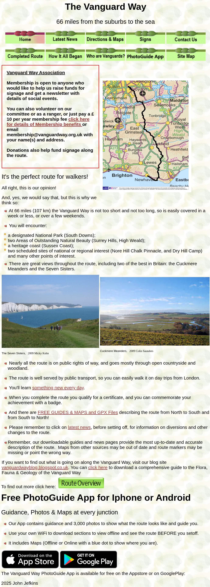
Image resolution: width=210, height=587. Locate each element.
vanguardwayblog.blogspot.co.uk (35, 467)
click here (98, 467)
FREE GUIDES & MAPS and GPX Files (78, 412)
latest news (79, 427)
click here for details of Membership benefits (48, 122)
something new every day (58, 387)
